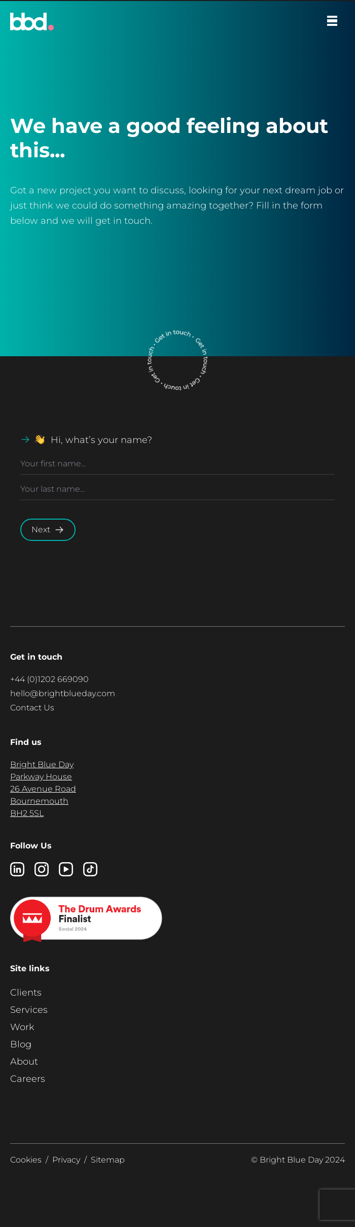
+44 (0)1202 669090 (49, 679)
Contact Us (32, 707)
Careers (27, 1078)
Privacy (66, 1160)
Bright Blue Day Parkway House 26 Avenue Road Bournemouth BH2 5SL (43, 789)
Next (47, 530)
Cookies (26, 1160)
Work (22, 1027)
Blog (20, 1044)
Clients (26, 992)
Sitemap (108, 1160)
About (24, 1061)
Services (29, 1009)
